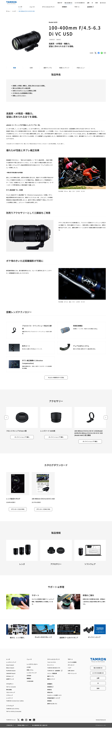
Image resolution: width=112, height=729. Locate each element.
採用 (96, 3)
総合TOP (60, 3)
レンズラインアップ (11, 664)
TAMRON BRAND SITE (53, 670)
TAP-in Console (11, 689)
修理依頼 (50, 689)
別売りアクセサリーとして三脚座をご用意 (24, 91)
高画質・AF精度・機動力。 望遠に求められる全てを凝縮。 (29, 86)
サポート (77, 7)
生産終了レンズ (10, 681)
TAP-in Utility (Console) (13, 713)
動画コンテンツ (51, 681)
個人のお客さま (68, 3)
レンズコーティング (31, 674)
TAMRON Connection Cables (15, 703)
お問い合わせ (71, 672)
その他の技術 (30, 683)
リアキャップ (9, 697)
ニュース (32, 7)
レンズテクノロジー (32, 666)
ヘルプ (69, 670)
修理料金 (49, 691)
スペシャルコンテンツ (48, 7)
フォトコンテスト (51, 664)
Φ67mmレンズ (9, 678)
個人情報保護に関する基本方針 (39, 727)
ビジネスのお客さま (80, 3)
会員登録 (90, 7)
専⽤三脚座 (9, 691)
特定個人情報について (23, 727)
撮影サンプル (50, 678)
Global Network (101, 721)
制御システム (30, 672)
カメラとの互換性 (72, 664)
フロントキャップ (10, 694)
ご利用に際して (10, 727)
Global (103, 3)
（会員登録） (54, 672)
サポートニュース (72, 675)
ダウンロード (71, 667)
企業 (88, 3)
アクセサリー (10, 686)
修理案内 (64, 7)
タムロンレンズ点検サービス (54, 697)
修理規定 (49, 703)
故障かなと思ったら (52, 705)
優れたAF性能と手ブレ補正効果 (21, 88)
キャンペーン (50, 667)
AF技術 (29, 669)
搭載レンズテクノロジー (19, 95)
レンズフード (9, 700)
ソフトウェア (10, 708)
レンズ (20, 7)
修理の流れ (50, 694)
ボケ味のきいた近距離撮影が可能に (23, 93)
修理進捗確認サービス (53, 700)
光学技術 (29, 677)
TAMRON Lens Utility (12, 710)
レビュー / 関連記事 (52, 675)
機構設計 (29, 680)
